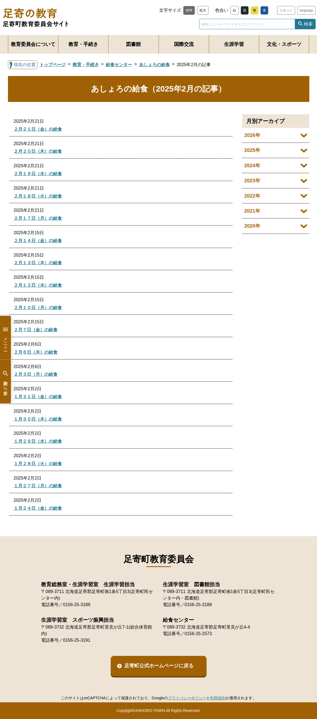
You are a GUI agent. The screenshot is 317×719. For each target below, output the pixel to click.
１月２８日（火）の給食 (38, 463)
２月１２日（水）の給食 (38, 285)
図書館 (133, 44)
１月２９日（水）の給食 (38, 441)
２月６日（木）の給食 (36, 352)
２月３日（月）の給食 (36, 374)
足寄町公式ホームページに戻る (158, 665)
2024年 (252, 165)
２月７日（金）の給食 (36, 329)
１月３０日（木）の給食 (38, 419)
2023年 (252, 180)
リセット (286, 10)
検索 (308, 24)
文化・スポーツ (284, 44)
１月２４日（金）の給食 (38, 508)
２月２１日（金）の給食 (38, 129)
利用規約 (217, 698)
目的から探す (5, 381)
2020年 (252, 226)
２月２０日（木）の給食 (38, 151)
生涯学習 (234, 44)
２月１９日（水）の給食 (38, 173)
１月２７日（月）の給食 (38, 485)
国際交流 (184, 44)
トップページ (52, 64)
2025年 (252, 150)
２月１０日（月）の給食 (38, 307)
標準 (189, 10)
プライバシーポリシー (187, 698)
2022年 (252, 196)
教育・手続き (83, 44)
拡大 (202, 10)
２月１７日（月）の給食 (38, 218)
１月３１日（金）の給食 (38, 396)
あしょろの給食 (154, 64)
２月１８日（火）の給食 (38, 196)
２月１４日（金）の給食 (38, 240)
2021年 (252, 211)
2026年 (252, 135)
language (306, 10)
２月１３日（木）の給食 (38, 262)
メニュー (5, 337)
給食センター (119, 64)
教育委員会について (33, 44)
